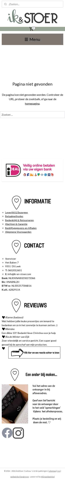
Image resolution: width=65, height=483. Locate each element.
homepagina (32, 103)
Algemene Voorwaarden (18, 231)
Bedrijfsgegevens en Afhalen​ (21, 228)
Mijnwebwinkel (48, 477)
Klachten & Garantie (16, 224)
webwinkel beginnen (19, 477)
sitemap (52, 471)
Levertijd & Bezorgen (16, 212)
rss (58, 471)
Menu (32, 39)
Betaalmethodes (14, 216)
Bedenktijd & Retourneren (19, 220)
